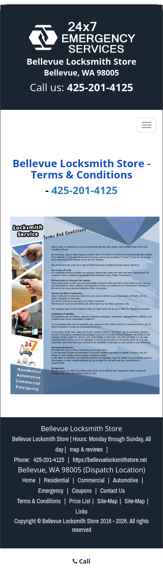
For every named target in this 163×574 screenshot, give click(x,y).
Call (81, 561)
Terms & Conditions (39, 501)
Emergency (50, 491)
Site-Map (107, 501)
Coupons (82, 491)
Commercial (90, 480)
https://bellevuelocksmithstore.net (110, 460)
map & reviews (87, 449)
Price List (79, 501)
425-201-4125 (100, 87)
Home (29, 480)
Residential (56, 480)
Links (81, 511)
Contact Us (112, 491)
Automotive (125, 480)
